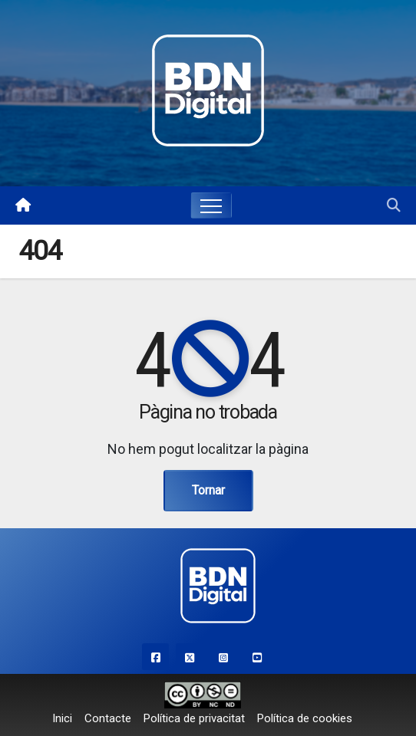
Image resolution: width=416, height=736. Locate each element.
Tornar (208, 490)
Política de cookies (304, 718)
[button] (394, 205)
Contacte (107, 718)
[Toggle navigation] (211, 205)
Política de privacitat (194, 718)
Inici (62, 718)
